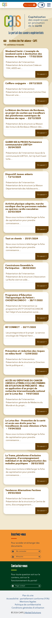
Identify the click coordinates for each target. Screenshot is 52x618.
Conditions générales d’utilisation (28, 608)
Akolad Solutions (33, 613)
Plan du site (27, 596)
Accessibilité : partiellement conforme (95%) (27, 599)
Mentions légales (28, 602)
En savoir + (42, 74)
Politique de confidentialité (28, 605)
